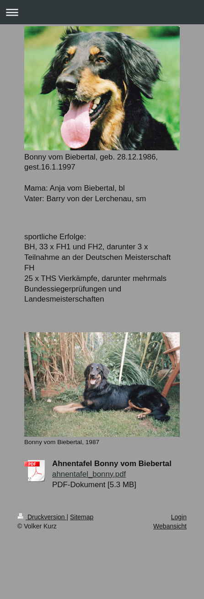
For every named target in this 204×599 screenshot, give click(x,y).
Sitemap (81, 517)
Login (179, 517)
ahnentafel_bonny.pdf (89, 474)
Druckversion (41, 517)
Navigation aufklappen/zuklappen (102, 12)
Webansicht (170, 526)
